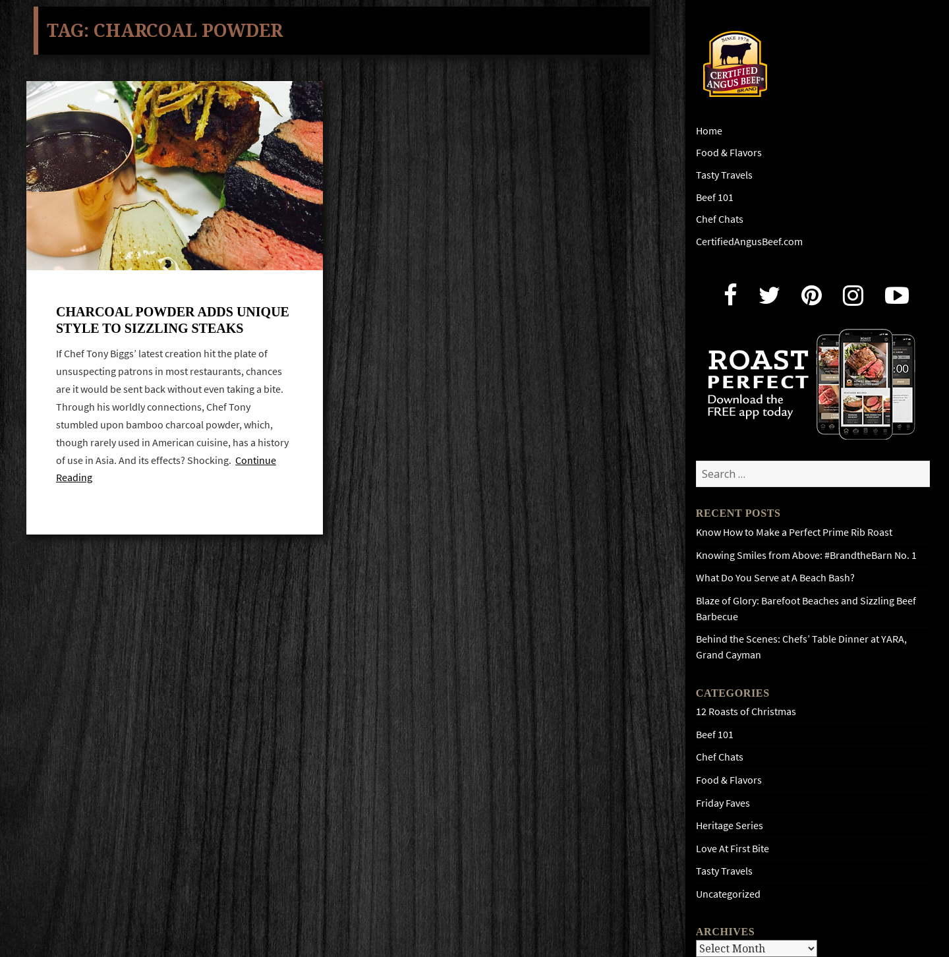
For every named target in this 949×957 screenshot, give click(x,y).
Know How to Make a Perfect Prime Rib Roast (794, 532)
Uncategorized (728, 894)
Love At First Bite (732, 849)
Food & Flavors (729, 153)
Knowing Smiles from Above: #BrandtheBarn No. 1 (806, 555)
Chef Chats (719, 219)
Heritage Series (729, 825)
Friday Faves (723, 803)
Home (709, 131)
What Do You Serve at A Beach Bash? (775, 578)
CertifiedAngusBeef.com (749, 241)
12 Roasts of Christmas (746, 711)
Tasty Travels (724, 175)
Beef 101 (714, 197)
